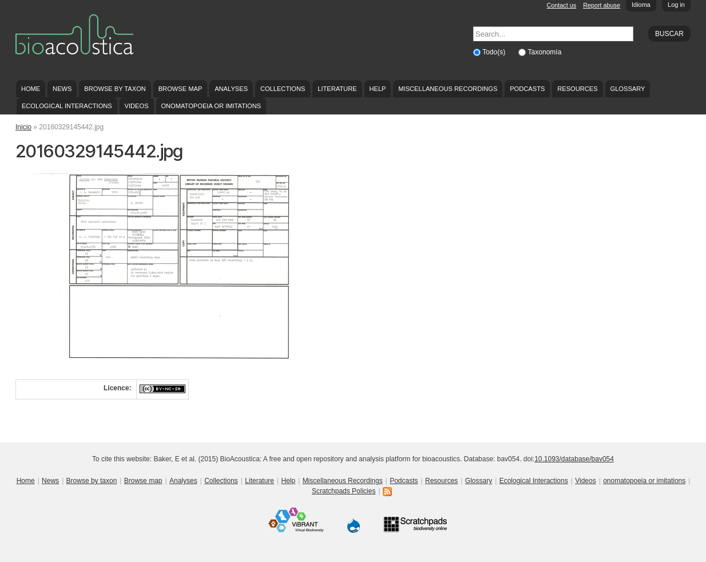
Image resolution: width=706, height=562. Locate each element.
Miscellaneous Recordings (447, 88)
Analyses (231, 88)
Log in (676, 4)
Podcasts (527, 88)
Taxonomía (545, 52)
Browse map (180, 88)
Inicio (23, 127)
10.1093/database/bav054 (574, 459)
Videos (137, 105)
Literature (337, 88)
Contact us (562, 5)
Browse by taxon (115, 88)
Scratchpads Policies (343, 491)
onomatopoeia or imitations (211, 105)
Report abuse (601, 5)
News (62, 88)
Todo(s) (494, 52)
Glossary (627, 88)
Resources (577, 88)
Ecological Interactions (67, 105)
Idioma (641, 4)
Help (377, 88)
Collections (283, 88)
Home (30, 88)
